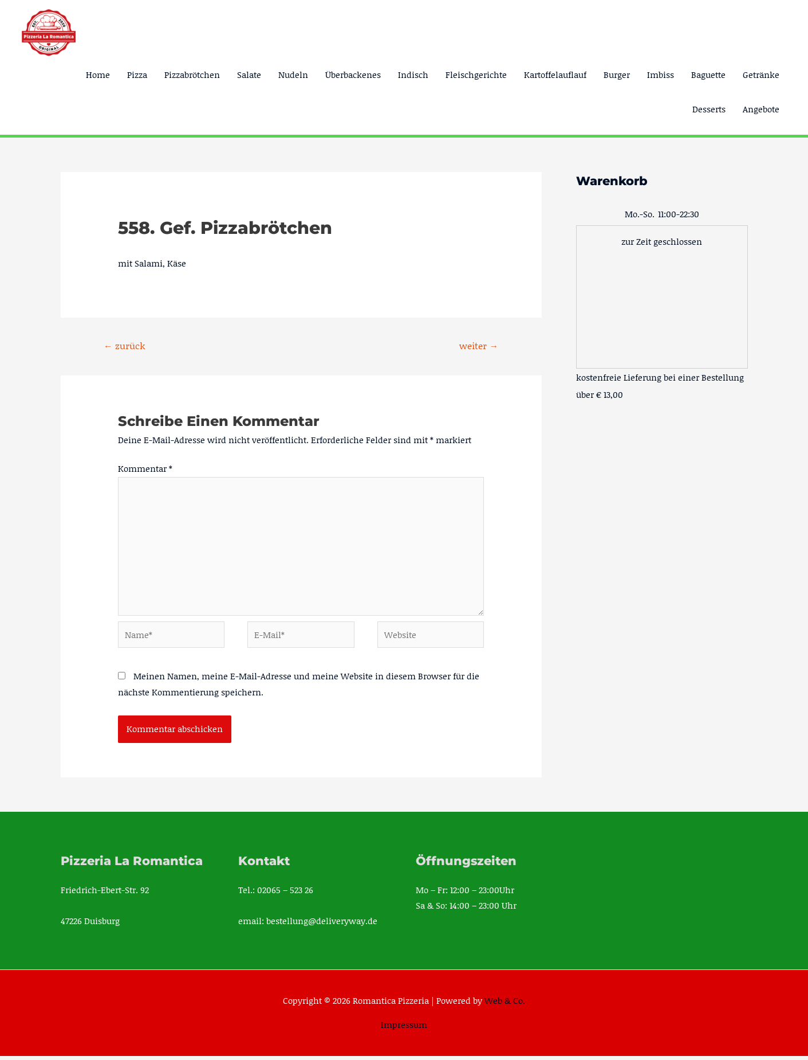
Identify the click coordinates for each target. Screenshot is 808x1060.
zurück (124, 345)
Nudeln (293, 74)
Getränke (761, 74)
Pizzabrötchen (192, 74)
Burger (617, 74)
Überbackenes (353, 74)
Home (98, 74)
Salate (249, 74)
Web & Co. (504, 1004)
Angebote (761, 109)
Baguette (708, 74)
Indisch (413, 74)
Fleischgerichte (476, 74)
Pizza (137, 74)
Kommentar (145, 469)
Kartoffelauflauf (555, 74)
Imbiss (660, 74)
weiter (478, 345)
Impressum (404, 1028)
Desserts (709, 109)
